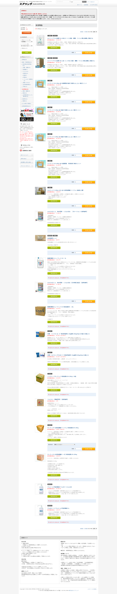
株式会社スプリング (74, 590)
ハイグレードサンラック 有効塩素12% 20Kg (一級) (61, 376)
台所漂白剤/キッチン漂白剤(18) (28, 95)
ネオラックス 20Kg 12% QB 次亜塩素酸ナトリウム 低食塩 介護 (65, 190)
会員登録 (86, 4)
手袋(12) (25, 86)
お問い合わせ (23, 158)
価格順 (81, 31)
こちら (24, 131)
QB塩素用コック (52, 238)
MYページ (79, 4)
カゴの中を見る (94, 4)
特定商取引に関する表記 (26, 162)
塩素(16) (25, 100)
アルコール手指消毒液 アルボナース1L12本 (59, 487)
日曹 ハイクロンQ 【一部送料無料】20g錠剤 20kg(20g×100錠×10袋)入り (68, 334)
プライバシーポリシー (25, 165)
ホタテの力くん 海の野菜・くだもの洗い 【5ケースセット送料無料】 (67, 211)
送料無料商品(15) (26, 106)
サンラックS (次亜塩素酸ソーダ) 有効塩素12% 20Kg (62, 454)
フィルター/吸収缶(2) (28, 80)
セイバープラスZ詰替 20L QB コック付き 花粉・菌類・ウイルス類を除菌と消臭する (71, 60)
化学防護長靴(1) (27, 84)
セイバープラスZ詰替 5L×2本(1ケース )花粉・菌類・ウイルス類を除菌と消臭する (70, 38)
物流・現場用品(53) (27, 62)
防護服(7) (25, 69)
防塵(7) (25, 75)
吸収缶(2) (25, 73)
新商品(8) (24, 59)
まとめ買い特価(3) (26, 103)
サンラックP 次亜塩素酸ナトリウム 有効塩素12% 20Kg (63, 427)
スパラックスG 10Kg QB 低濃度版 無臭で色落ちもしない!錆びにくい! (67, 83)
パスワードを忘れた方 (90, 1)
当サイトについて (24, 155)
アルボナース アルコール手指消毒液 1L (58, 508)
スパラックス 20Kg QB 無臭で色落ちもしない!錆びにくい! (64, 136)
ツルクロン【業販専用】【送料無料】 (57, 399)
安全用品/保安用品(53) (27, 65)
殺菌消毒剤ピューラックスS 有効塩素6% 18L (60, 307)
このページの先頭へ (92, 589)
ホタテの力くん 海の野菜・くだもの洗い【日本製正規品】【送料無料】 (67, 282)
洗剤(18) (25, 93)
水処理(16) (24, 98)
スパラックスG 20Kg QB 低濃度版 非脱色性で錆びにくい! (64, 163)
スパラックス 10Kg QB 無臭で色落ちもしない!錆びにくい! (64, 110)
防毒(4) (25, 77)
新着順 (86, 31)
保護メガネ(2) (26, 82)
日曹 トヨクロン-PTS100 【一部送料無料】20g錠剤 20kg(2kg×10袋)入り (68, 355)
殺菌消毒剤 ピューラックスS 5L (56, 258)
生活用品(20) (25, 89)
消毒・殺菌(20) (26, 67)
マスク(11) (25, 71)
